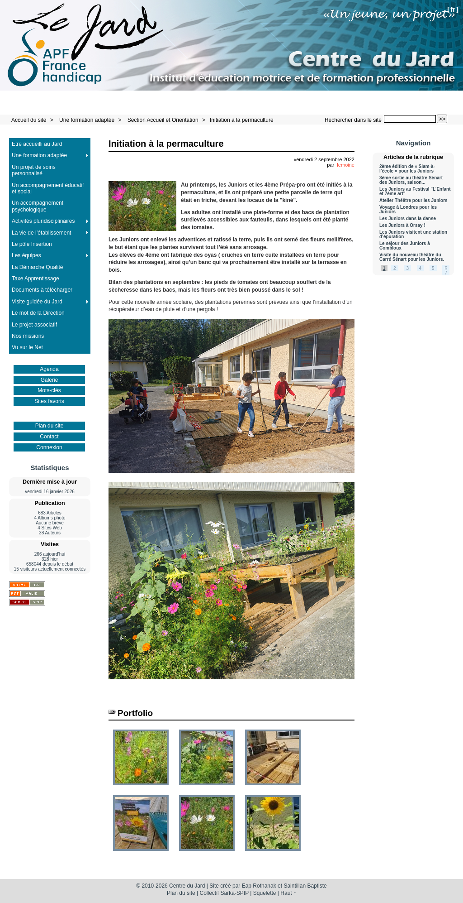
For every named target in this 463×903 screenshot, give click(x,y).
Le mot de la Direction (38, 313)
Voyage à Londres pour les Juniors (408, 209)
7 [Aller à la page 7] (445, 272)
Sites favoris (49, 401)
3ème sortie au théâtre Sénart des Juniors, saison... (411, 180)
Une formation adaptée (86, 120)
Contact (49, 436)
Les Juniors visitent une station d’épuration (413, 234)
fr (452, 9)
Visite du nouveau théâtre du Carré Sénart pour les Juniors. (411, 257)
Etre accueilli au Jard (37, 144)
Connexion (49, 447)
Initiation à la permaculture (242, 120)
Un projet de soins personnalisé (34, 170)
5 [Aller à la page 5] (433, 268)
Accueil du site (28, 120)
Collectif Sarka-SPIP (224, 893)
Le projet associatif (34, 325)
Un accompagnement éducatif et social (48, 188)
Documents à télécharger (42, 290)
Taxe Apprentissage (35, 278)
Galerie (49, 380)
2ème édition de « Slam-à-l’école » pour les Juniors (407, 168)
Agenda (49, 369)
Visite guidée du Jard (37, 301)
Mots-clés (49, 390)
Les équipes (26, 255)
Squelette (264, 893)
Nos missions (28, 336)
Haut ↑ (288, 893)
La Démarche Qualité (37, 267)
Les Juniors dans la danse (407, 218)
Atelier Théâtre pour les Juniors (413, 200)
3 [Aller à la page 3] (407, 268)
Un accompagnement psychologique (37, 206)
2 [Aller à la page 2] (394, 268)
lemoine (345, 165)
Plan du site (49, 426)
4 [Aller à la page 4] (420, 268)
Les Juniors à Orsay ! (402, 225)
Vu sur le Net (27, 347)
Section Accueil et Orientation (163, 120)
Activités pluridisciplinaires (43, 221)
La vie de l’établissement (41, 233)
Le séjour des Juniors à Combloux (404, 245)
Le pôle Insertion (32, 244)
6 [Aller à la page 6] (445, 268)
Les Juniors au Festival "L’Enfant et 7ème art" (415, 191)
